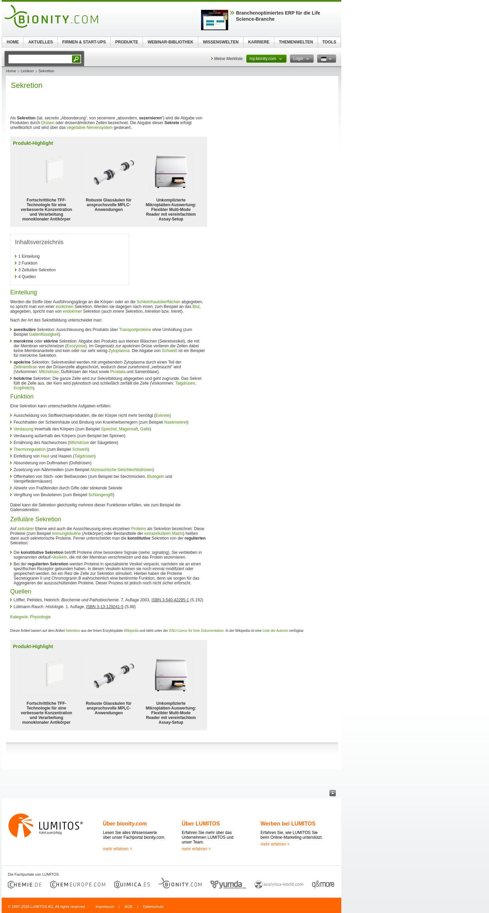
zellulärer (25, 528)
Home (11, 71)
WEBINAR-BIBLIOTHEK (171, 42)
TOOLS (329, 42)
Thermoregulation (30, 449)
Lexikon (27, 71)
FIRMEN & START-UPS (84, 42)
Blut (196, 306)
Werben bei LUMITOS (287, 824)
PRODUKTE (126, 42)
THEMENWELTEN (296, 42)
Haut (45, 456)
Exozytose (76, 346)
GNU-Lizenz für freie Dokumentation (196, 631)
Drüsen (47, 122)
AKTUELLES (41, 42)
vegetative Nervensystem (90, 127)
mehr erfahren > (117, 849)
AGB (128, 907)
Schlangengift (100, 494)
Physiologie (40, 617)
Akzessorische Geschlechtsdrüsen (121, 469)
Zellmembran (25, 367)
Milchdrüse (49, 371)
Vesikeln (59, 557)
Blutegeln (155, 476)
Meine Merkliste (228, 58)
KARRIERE (259, 42)
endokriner (72, 311)
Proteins (138, 528)
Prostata (118, 371)
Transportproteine (135, 329)
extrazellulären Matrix (163, 533)
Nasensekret (175, 422)
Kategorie (19, 617)
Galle (145, 429)
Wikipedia (131, 631)
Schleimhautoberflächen (158, 301)
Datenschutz (153, 907)
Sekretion (73, 631)
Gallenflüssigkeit (43, 334)
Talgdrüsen (185, 383)
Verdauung (23, 429)
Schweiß (169, 350)
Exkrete (162, 415)
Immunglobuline (66, 533)
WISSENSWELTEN (220, 42)
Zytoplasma (119, 350)
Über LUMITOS (201, 824)
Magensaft (128, 429)
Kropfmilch (23, 388)
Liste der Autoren (275, 631)
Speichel (109, 429)
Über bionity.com (125, 824)
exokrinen (64, 306)
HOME (13, 42)
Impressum (104, 907)
